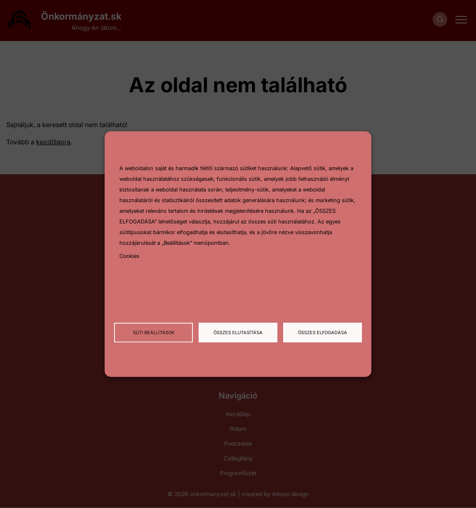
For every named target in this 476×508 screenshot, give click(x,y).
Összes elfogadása (322, 332)
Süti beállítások (153, 332)
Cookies (129, 256)
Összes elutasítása (238, 332)
